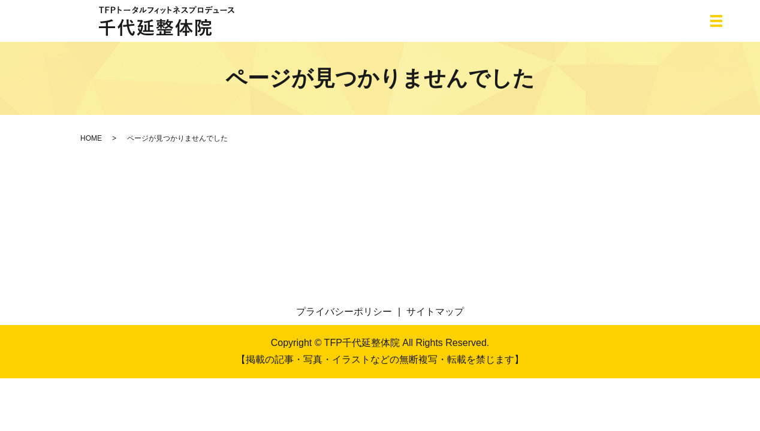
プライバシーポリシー (344, 311)
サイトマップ (435, 311)
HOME (91, 138)
